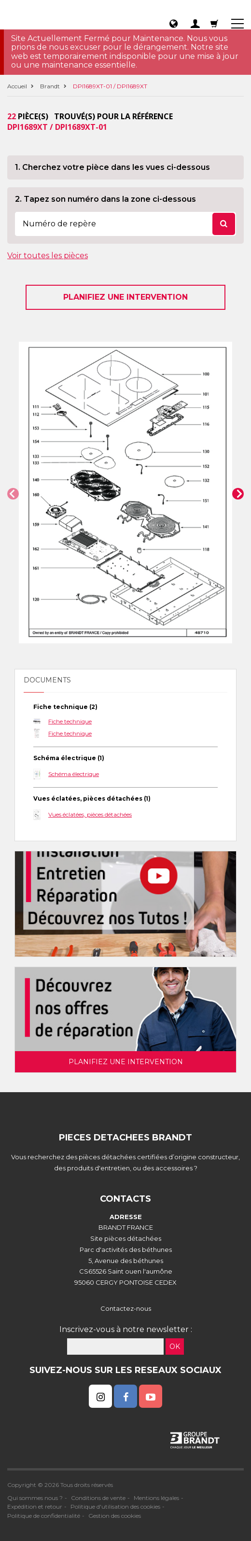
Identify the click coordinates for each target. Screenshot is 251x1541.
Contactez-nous (125, 1308)
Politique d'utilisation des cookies (115, 1506)
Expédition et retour (34, 1506)
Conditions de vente (98, 1497)
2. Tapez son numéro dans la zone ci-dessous (105, 199)
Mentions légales (156, 1497)
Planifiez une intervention (125, 297)
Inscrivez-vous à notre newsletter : (125, 1329)
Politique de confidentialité (43, 1515)
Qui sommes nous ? (35, 1497)
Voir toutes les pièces (47, 255)
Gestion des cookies (114, 1515)
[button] (13, 494)
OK (174, 1346)
